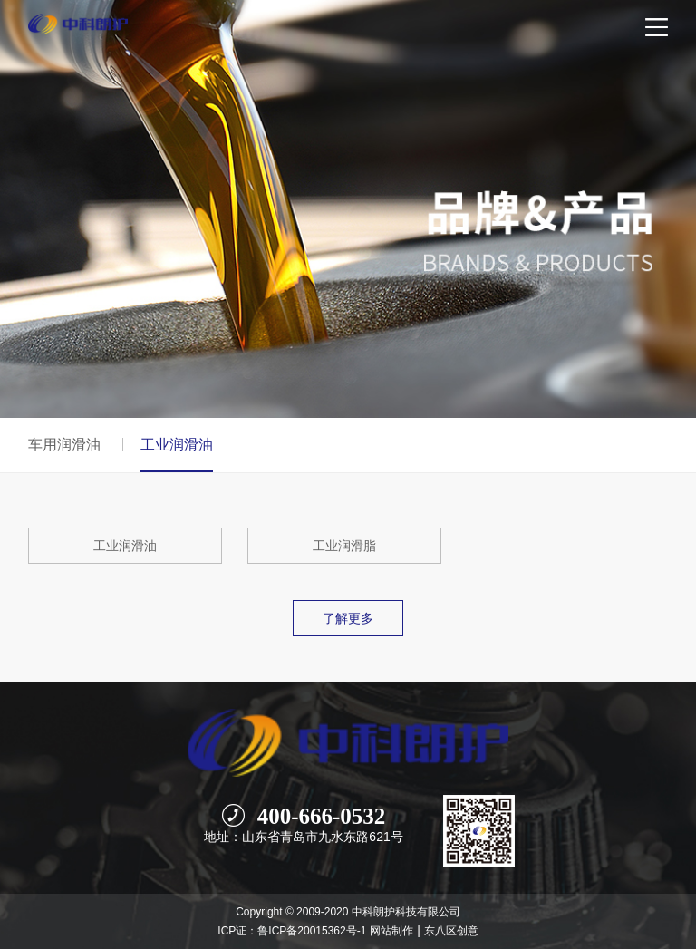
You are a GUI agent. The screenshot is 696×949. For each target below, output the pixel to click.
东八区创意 (451, 931)
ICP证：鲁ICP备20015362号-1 (292, 931)
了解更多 (348, 618)
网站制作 (391, 931)
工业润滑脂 (344, 545)
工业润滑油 (125, 545)
